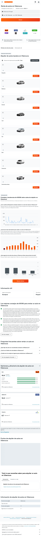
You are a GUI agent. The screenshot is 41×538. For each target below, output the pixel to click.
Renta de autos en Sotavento (15, 518)
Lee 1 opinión (8, 375)
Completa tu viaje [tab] (14, 479)
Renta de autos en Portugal (31, 517)
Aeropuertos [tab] (5, 479)
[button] (2, 2)
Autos (13, 517)
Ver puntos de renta (35, 387)
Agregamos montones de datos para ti (21, 532)
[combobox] (7, 8)
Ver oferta (36, 75)
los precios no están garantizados (30, 526)
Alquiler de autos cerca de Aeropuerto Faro (12, 486)
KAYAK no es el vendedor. (21, 530)
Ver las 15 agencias (5, 432)
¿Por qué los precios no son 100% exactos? (21, 534)
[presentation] (39, 365)
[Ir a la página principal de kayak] (8, 2)
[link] (20, 281)
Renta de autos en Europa (20, 517)
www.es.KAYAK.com (7, 517)
